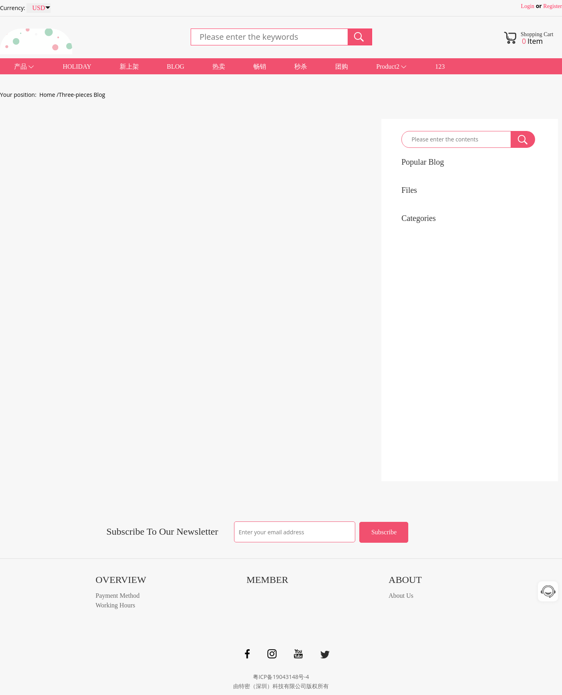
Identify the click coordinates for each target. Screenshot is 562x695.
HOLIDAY (77, 66)
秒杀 (300, 66)
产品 (20, 66)
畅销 (259, 66)
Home (47, 94)
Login (527, 6)
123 (440, 66)
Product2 (387, 66)
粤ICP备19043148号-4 (281, 677)
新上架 (129, 66)
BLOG (176, 66)
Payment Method (118, 595)
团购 (341, 66)
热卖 (218, 66)
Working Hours (115, 605)
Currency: (12, 8)
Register (552, 6)
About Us (401, 595)
